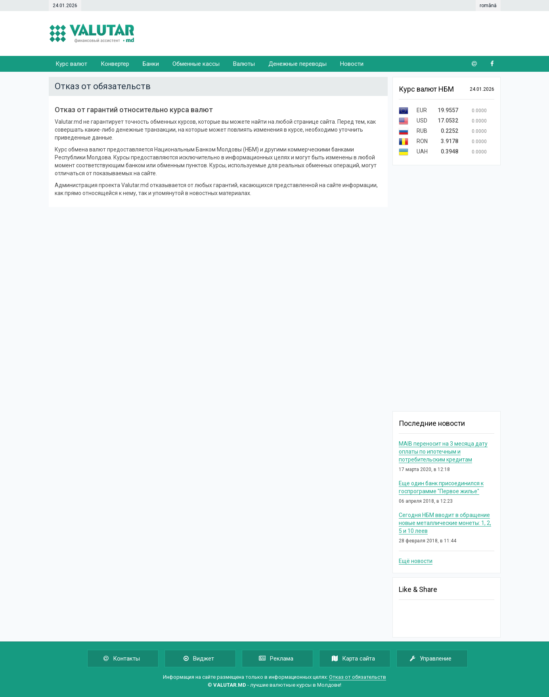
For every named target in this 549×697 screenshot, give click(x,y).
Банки (151, 63)
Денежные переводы (297, 63)
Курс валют (71, 63)
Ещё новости (415, 561)
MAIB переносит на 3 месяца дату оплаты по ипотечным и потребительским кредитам (443, 451)
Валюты (244, 63)
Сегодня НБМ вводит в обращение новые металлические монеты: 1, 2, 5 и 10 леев (445, 523)
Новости (351, 63)
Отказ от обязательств (357, 677)
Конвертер (115, 63)
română (488, 5)
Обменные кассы (196, 63)
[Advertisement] (356, 34)
